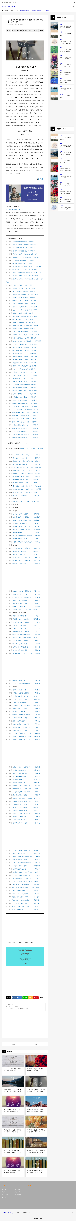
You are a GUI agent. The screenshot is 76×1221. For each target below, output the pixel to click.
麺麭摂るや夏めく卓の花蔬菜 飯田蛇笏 (26, 773)
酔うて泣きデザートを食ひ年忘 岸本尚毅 (24, 300)
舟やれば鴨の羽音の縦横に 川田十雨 (26, 464)
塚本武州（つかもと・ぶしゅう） (15, 209)
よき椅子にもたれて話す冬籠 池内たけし (26, 622)
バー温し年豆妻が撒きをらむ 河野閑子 (25, 425)
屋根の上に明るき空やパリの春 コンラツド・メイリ (27, 272)
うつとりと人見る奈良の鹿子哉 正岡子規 (24, 369)
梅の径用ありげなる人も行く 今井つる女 (26, 823)
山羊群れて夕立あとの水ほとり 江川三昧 (26, 526)
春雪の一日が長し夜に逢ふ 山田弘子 (26, 616)
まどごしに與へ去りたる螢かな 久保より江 (26, 548)
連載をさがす (17, 1192)
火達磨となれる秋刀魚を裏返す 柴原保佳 (25, 900)
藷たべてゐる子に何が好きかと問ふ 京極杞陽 (26, 856)
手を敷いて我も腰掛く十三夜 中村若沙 (25, 897)
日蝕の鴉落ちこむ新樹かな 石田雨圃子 (26, 551)
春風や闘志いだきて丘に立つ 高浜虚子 (24, 397)
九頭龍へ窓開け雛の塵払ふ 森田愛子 (26, 820)
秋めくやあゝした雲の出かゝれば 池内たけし (27, 486)
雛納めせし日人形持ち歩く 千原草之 (26, 816)
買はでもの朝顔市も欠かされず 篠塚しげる (25, 356)
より (17, 1008)
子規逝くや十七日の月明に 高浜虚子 (26, 702)
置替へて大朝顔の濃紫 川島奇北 (26, 721)
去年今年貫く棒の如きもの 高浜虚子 (26, 869)
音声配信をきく (17, 1194)
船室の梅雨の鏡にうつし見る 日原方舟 (26, 538)
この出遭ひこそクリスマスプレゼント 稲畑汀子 (26, 872)
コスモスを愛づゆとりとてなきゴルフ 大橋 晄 (26, 335)
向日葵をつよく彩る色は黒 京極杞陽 (23, 313)
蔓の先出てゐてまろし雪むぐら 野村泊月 (26, 875)
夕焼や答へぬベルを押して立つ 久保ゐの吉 (26, 739)
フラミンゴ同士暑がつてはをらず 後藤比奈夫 (26, 736)
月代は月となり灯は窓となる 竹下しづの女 (26, 501)
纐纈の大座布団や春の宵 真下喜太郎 (26, 563)
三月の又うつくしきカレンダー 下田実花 (26, 813)
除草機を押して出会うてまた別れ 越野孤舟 (26, 788)
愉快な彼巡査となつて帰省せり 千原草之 (26, 727)
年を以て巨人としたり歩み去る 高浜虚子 (26, 634)
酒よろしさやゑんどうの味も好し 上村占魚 (26, 785)
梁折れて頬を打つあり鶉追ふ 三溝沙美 (26, 476)
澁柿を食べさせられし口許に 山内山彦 (25, 893)
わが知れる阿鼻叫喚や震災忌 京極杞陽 (25, 431)
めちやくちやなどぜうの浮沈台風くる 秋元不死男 (27, 341)
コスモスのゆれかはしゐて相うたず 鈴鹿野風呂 (27, 489)
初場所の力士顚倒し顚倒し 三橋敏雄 (25, 428)
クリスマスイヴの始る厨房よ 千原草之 (26, 455)
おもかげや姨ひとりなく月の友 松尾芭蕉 (24, 347)
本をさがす (5, 1194)
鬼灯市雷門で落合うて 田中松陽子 (24, 353)
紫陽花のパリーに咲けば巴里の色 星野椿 (24, 366)
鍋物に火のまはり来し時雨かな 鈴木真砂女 (25, 307)
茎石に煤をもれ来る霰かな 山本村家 (26, 644)
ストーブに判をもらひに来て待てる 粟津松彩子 (26, 881)
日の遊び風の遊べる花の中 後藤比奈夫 (26, 807)
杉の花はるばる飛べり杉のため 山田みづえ (25, 254)
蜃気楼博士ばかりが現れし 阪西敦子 (23, 241)
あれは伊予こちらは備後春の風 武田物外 (24, 384)
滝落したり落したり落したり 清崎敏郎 (24, 381)
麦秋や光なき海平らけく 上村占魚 (26, 782)
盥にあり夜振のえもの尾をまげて (26, 520)
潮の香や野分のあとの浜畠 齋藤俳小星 (26, 699)
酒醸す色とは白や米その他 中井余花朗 (26, 866)
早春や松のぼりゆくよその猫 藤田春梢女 (26, 619)
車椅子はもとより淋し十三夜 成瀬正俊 (26, 693)
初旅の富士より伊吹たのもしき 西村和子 (24, 288)
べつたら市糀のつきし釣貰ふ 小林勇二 (24, 319)
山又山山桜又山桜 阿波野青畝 (24, 394)
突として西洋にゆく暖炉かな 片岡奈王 (26, 640)
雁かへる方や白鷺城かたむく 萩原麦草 (24, 247)
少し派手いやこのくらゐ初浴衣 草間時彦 (24, 359)
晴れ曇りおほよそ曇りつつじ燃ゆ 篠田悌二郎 (25, 390)
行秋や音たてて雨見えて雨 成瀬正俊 (25, 903)
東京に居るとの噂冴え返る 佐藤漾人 (26, 603)
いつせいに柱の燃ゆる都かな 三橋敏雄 (24, 303)
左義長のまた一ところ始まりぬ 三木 (26, 628)
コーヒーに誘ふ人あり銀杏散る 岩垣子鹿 (25, 884)
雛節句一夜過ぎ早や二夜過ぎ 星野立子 (25, 412)
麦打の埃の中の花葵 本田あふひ (26, 779)
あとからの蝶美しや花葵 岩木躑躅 (26, 776)
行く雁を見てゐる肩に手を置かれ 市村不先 (25, 400)
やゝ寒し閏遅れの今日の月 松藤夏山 (25, 909)
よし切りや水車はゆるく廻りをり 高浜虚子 (25, 344)
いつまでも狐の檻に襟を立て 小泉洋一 (25, 890)
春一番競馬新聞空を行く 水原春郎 (22, 263)
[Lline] (25, 30)
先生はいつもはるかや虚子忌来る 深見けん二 (26, 591)
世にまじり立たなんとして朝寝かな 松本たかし (26, 798)
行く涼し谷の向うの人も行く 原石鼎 (25, 523)
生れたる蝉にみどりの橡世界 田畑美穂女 (24, 350)
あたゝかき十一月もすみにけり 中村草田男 (25, 310)
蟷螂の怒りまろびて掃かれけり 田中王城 (26, 714)
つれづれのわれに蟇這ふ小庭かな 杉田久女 (25, 316)
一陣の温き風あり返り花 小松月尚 (26, 680)
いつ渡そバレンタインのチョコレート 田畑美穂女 (27, 266)
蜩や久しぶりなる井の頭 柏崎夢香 (26, 495)
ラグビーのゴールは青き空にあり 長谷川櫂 (25, 331)
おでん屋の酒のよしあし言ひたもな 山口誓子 (26, 878)
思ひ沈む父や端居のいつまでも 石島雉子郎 (26, 529)
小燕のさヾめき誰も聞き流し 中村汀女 (24, 372)
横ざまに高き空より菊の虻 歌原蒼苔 (26, 708)
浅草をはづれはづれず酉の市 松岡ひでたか (25, 887)
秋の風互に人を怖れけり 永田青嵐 (26, 711)
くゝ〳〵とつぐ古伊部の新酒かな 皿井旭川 (26, 683)
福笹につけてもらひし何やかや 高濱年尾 (25, 434)
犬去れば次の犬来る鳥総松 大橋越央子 (26, 625)
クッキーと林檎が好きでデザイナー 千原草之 (25, 906)
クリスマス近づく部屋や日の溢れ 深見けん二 (26, 637)
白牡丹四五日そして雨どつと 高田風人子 (26, 554)
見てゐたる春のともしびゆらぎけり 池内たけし (26, 609)
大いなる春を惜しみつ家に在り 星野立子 (26, 792)
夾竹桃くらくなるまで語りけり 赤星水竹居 (26, 767)
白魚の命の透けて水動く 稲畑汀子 (24, 378)
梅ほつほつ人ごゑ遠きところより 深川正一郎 (26, 853)
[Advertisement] (25, 579)
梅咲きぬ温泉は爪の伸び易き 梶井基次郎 (25, 403)
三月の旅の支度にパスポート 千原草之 (24, 260)
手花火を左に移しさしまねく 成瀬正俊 (26, 718)
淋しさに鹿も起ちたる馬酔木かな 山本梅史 (26, 492)
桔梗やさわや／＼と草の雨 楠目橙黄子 (26, 479)
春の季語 (20, 1008)
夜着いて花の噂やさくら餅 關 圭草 (26, 594)
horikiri (12, 1004)
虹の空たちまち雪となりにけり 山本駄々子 (26, 696)
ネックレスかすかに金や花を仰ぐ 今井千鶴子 (26, 801)
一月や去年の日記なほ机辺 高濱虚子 (25, 437)
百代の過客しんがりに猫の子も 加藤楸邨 (24, 415)
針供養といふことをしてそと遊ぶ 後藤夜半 (25, 269)
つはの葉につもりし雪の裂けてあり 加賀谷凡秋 (27, 467)
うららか (12, 1008)
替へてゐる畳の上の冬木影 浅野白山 (26, 650)
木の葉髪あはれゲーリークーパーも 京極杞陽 (26, 653)
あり (9, 1008)
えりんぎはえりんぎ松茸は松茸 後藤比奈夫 (26, 705)
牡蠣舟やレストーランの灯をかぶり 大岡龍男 (26, 473)
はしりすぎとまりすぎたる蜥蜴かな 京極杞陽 (26, 535)
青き (30, 1008)
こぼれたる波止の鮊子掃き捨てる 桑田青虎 (25, 406)
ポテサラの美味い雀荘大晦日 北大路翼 (24, 291)
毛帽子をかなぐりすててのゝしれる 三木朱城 (26, 470)
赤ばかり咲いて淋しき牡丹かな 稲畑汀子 (24, 363)
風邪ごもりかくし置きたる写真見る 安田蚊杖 (26, 461)
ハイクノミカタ (15, 24)
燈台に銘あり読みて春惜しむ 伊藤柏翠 (26, 795)
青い (28, 1008)
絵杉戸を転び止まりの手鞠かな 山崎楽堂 (26, 631)
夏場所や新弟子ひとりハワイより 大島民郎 (25, 375)
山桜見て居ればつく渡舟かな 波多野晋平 (24, 244)
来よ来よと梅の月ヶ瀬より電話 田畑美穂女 (26, 850)
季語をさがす (5, 1192)
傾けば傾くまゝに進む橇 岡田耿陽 (26, 458)
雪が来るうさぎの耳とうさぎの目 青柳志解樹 (25, 275)
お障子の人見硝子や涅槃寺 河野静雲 (26, 600)
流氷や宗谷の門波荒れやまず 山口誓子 (24, 251)
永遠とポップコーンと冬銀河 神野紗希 (24, 297)
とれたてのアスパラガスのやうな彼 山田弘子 (25, 409)
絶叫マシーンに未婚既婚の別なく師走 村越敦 (25, 294)
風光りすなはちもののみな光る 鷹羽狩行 (24, 387)
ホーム (4, 1189)
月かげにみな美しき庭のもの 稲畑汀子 (24, 328)
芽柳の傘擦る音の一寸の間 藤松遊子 (26, 804)
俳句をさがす (17, 1189)
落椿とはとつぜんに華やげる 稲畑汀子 (26, 606)
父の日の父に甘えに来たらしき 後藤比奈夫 (26, 770)
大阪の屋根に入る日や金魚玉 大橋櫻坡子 (27, 517)
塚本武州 (21, 24)
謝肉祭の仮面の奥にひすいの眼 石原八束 (24, 422)
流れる (23, 1008)
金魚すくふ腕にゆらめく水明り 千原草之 (26, 724)
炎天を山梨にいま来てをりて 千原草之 (26, 730)
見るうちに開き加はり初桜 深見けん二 (26, 810)
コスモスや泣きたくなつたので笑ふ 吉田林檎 (25, 325)
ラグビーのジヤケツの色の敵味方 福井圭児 (26, 862)
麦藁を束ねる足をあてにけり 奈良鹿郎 (26, 532)
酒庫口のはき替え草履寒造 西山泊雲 (26, 859)
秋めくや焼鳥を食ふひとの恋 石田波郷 (24, 338)
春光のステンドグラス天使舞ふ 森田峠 (24, 418)
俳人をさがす (5, 1197)
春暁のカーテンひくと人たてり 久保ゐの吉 (26, 557)
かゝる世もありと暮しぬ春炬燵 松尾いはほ (26, 560)
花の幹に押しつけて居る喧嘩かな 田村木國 (26, 597)
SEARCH (74, 2)
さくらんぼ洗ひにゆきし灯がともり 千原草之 (26, 542)
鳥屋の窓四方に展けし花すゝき (26, 483)
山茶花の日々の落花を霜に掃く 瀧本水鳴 (26, 647)
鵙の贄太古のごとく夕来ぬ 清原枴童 (26, 690)
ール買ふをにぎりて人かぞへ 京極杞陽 (27, 733)
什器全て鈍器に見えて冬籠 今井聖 (22, 285)
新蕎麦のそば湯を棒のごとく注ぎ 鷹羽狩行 (25, 322)
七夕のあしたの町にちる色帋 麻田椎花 (26, 514)
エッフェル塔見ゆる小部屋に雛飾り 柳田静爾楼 (26, 257)
